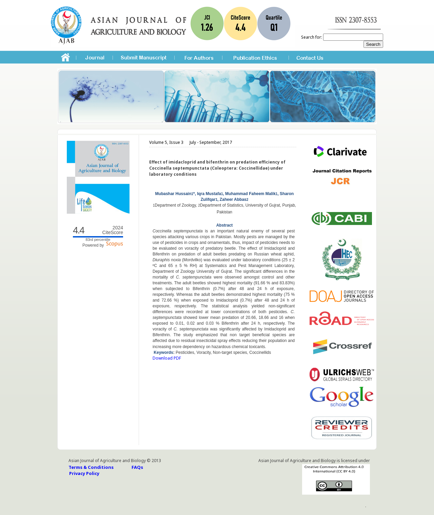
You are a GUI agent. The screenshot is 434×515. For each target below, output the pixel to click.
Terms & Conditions (91, 467)
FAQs (137, 467)
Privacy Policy (84, 473)
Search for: (311, 37)
